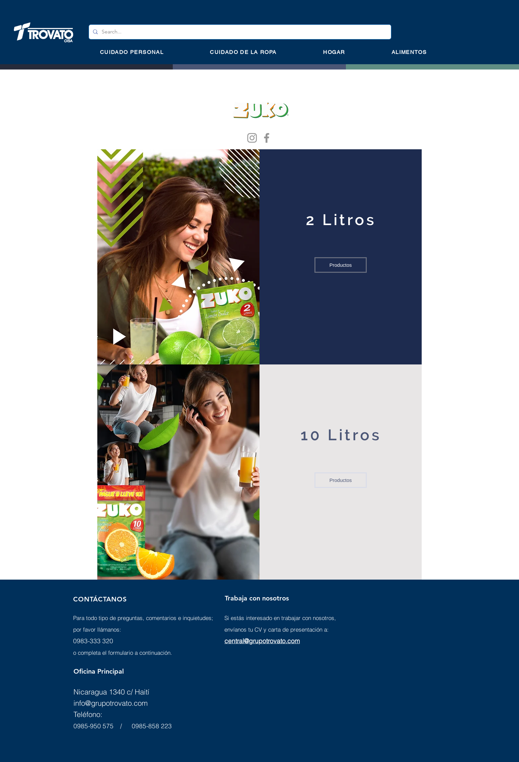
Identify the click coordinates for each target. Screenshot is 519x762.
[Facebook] (266, 137)
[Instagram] (252, 137)
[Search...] (239, 32)
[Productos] (340, 265)
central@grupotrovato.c (257, 641)
